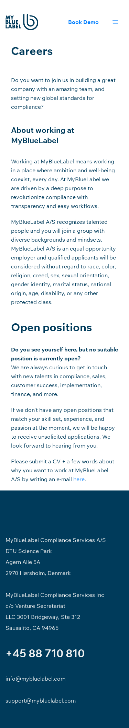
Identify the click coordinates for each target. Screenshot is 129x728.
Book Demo (83, 22)
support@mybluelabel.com (41, 700)
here (79, 479)
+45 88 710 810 (45, 653)
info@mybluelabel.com (35, 678)
